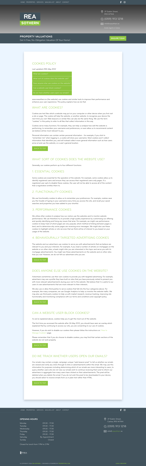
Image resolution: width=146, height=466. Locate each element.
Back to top (40, 148)
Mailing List (49, 2)
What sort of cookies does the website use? (51, 79)
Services (40, 2)
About (58, 2)
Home (23, 2)
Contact (65, 2)
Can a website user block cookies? (47, 88)
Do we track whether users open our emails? (51, 93)
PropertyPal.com (64, 463)
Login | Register (121, 463)
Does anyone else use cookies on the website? (52, 83)
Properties (30, 2)
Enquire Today (118, 38)
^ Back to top (40, 383)
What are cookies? (40, 74)
